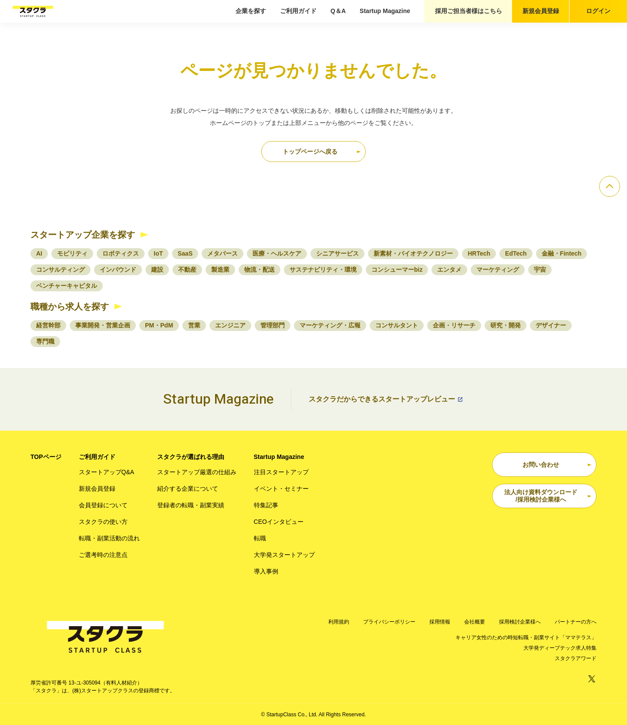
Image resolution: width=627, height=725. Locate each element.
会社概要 (474, 622)
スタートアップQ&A (107, 472)
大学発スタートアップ (284, 554)
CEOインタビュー (278, 521)
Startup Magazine (385, 10)
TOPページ (45, 456)
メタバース (222, 253)
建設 (157, 269)
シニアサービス (337, 253)
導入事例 (266, 571)
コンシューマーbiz (396, 269)
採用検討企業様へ (520, 622)
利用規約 (338, 622)
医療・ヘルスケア (277, 253)
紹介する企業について (187, 488)
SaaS (185, 253)
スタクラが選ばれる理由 (190, 456)
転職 (260, 538)
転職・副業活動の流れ (109, 538)
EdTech (516, 253)
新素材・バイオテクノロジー (413, 253)
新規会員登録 (540, 10)
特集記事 (266, 505)
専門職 (45, 341)
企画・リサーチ (454, 325)
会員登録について (103, 505)
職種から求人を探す (69, 306)
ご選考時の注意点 (103, 554)
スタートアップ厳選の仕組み (196, 472)
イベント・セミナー (281, 488)
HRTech (479, 253)
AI (39, 253)
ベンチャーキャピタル (66, 285)
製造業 (220, 269)
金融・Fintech (562, 253)
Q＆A (338, 10)
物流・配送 (259, 269)
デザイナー (551, 325)
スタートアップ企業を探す (82, 234)
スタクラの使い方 (103, 521)
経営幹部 (48, 325)
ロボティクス (120, 253)
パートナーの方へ (576, 622)
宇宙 (540, 269)
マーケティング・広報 (330, 325)
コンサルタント (396, 325)
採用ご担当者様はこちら (468, 10)
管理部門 (272, 325)
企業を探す (251, 10)
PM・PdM (159, 325)
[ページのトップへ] (609, 186)
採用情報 (439, 622)
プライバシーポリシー (389, 622)
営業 (194, 325)
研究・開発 (505, 325)
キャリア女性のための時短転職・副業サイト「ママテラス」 (526, 637)
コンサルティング (60, 269)
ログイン (598, 10)
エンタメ (449, 269)
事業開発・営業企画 (102, 325)
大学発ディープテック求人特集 (560, 648)
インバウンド (118, 269)
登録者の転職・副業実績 (190, 505)
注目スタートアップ (281, 472)
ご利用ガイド (298, 10)
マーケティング (497, 269)
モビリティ (72, 253)
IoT (158, 253)
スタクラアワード (576, 658)
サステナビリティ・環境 (323, 269)
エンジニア (230, 325)
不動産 (187, 269)
